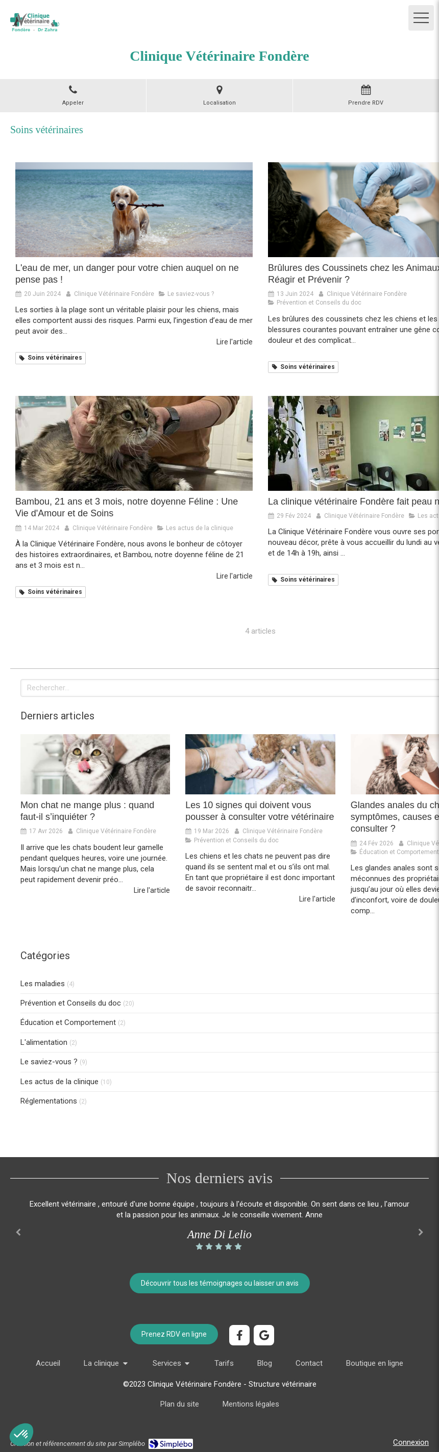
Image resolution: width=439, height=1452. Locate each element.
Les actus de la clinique (59, 1081)
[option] (219, 1225)
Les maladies (42, 983)
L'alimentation (43, 1042)
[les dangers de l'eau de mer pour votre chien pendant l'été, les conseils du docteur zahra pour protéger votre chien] (134, 209)
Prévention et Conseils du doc (70, 1003)
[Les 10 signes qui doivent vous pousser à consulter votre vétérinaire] (260, 764)
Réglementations (48, 1101)
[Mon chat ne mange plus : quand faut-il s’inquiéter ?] (95, 764)
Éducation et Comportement (68, 1022)
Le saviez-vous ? (49, 1061)
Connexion (411, 1442)
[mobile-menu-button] (421, 18)
